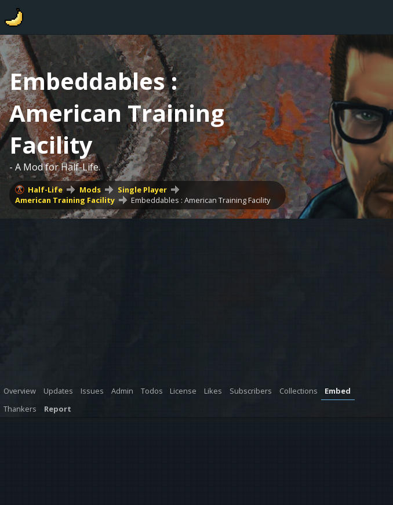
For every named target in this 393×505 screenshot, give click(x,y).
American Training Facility (65, 200)
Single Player (142, 189)
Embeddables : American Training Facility (200, 200)
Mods (90, 189)
